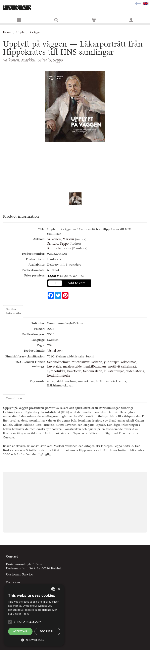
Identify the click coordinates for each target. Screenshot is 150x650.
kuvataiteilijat (114, 371)
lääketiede (74, 371)
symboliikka (56, 371)
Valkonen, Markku (60, 239)
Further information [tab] (14, 311)
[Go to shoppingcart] (93, 20)
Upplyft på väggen (28, 32)
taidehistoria (135, 371)
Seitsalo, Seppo (58, 243)
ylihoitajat (111, 362)
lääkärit (96, 362)
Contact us (13, 582)
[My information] (131, 20)
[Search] (56, 20)
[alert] (34, 615)
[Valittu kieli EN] (145, 3)
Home (7, 32)
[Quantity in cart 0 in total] (93, 21)
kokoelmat (128, 362)
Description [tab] (14, 398)
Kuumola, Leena (59, 248)
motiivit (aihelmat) (122, 366)
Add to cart (76, 283)
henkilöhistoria (58, 375)
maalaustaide (72, 366)
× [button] (58, 589)
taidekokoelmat (58, 362)
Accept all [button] (20, 631)
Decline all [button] (47, 631)
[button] (34, 640)
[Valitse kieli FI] (137, 3)
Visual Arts (55, 351)
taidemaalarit (92, 371)
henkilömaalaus (95, 366)
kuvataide (54, 366)
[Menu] (18, 20)
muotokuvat (80, 362)
